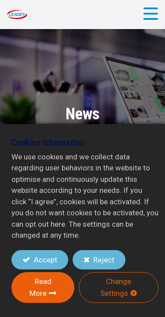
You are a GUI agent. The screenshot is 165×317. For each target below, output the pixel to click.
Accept (44, 259)
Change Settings (115, 287)
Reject (103, 259)
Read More (40, 287)
